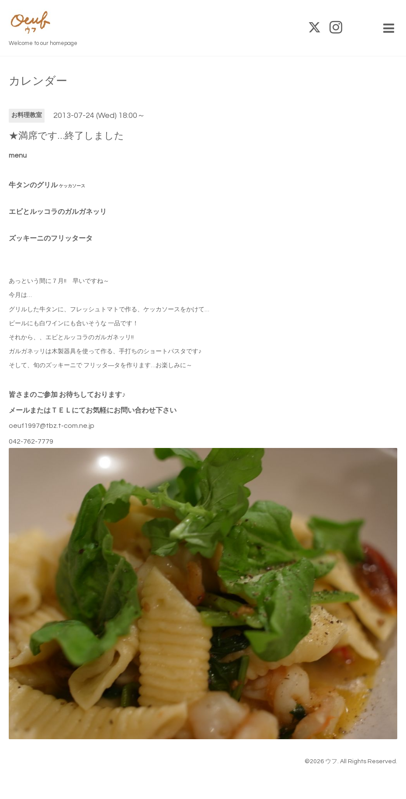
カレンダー (38, 81)
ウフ (331, 761)
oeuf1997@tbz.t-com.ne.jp (51, 425)
